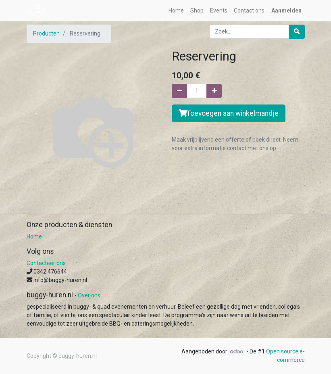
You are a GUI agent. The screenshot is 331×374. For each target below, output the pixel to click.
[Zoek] (297, 32)
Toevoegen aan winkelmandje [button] (229, 113)
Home (34, 236)
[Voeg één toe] (214, 91)
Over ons (89, 295)
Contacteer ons (46, 263)
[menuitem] (176, 10)
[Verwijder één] (179, 91)
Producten (46, 33)
